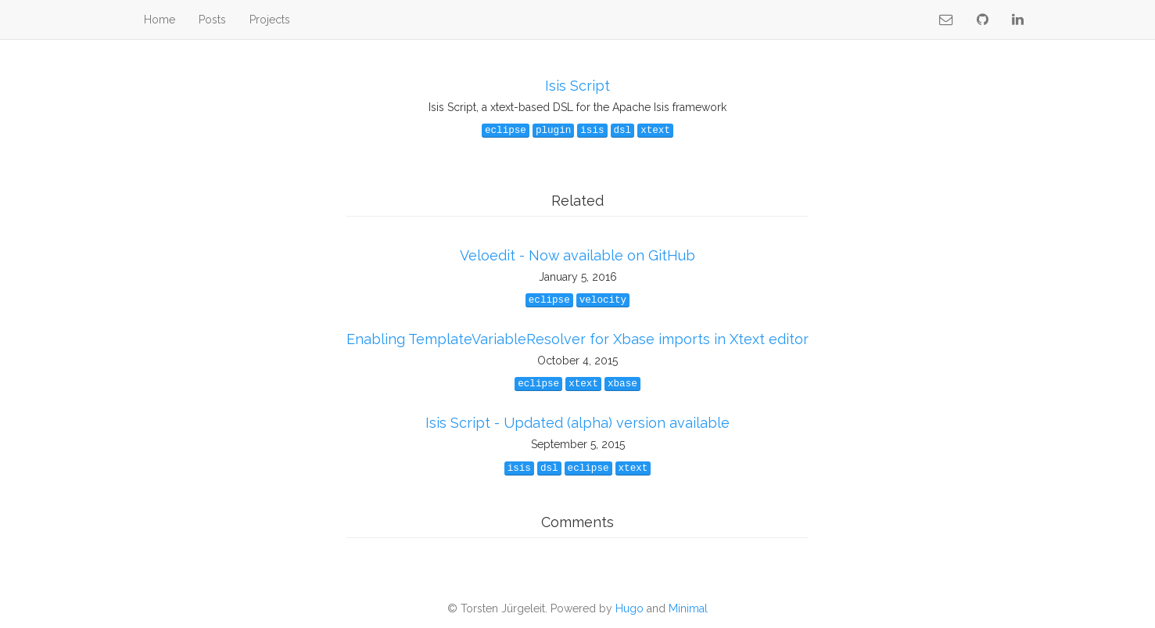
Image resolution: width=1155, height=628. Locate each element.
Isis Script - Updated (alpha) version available (577, 422)
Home (159, 19)
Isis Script (577, 85)
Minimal (688, 608)
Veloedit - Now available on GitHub (577, 255)
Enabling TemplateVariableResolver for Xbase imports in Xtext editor (577, 339)
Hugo (629, 608)
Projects (269, 19)
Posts (212, 19)
